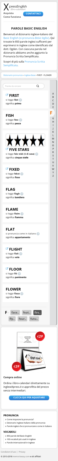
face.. (15, 312)
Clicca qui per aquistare (29, 397)
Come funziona (12, 16)
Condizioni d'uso (8, 451)
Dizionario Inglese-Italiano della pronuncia (26, 422)
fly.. (12, 319)
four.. (22, 319)
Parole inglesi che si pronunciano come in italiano (29, 426)
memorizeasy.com (21, 456)
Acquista (8, 13)
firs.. (37, 312)
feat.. (26, 312)
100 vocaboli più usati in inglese (21, 439)
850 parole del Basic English (19, 435)
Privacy (22, 451)
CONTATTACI (33, 13)
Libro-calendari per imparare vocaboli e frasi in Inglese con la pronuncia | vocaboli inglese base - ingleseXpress (15, 6)
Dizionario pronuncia (13, 75)
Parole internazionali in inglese (21, 442)
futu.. (34, 319)
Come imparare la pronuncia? (20, 419)
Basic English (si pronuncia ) (26, 38)
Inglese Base (29, 75)
